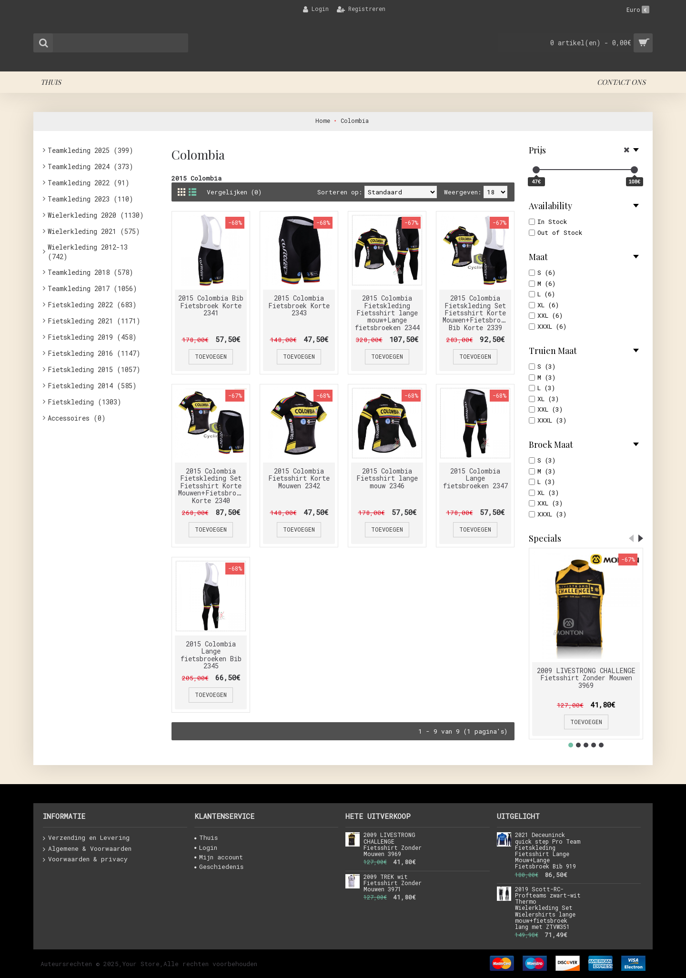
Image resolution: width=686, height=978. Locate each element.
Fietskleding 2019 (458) (92, 337)
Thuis (206, 837)
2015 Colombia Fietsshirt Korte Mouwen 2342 (299, 478)
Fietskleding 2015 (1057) (94, 369)
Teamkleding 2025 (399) (90, 150)
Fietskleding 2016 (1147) (94, 353)
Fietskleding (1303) (84, 401)
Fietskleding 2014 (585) (92, 385)
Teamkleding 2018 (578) (90, 272)
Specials (545, 538)
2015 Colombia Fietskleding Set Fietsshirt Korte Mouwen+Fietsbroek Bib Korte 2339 (475, 312)
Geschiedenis (218, 866)
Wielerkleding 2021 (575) (94, 231)
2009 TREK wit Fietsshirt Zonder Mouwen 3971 (392, 883)
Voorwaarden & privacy (85, 859)
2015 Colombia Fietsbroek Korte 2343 (299, 305)
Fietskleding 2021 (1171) (94, 320)
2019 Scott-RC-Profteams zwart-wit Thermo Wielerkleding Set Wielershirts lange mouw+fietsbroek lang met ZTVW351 (548, 908)
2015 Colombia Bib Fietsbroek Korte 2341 (210, 305)
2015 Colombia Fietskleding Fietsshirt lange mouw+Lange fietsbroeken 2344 (387, 312)
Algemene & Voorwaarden (87, 849)
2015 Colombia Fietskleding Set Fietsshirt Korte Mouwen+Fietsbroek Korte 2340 (211, 485)
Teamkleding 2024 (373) (90, 166)
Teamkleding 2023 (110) (90, 198)
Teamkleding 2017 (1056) (92, 288)
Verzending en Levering (86, 838)
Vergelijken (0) (234, 192)
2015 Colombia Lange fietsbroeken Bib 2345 (211, 654)
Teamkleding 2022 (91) (89, 182)
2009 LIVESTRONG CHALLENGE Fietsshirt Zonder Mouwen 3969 (586, 678)
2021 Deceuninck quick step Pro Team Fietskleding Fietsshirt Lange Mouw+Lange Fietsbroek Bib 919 (547, 851)
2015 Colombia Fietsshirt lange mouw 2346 (387, 478)
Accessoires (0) (77, 418)
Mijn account (218, 857)
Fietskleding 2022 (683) (92, 304)
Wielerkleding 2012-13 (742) (88, 251)
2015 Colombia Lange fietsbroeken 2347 (475, 478)
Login (205, 847)
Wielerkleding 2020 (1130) (96, 215)
